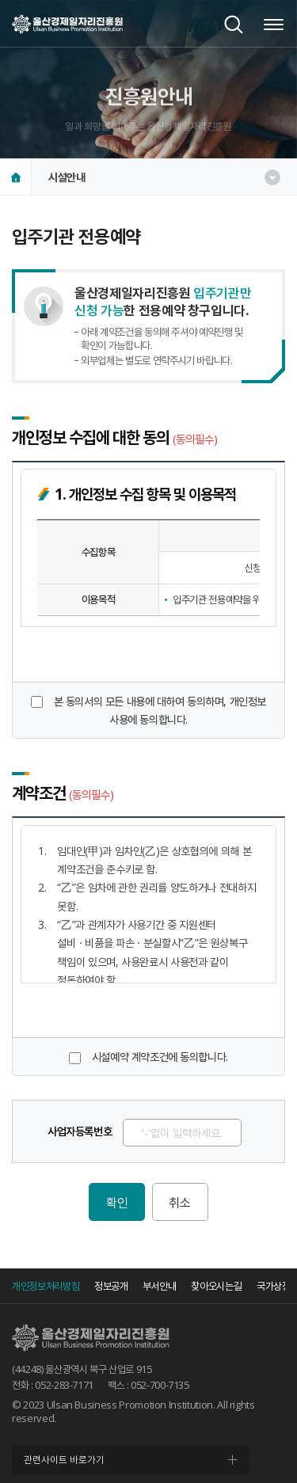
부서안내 (160, 1286)
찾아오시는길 (216, 1286)
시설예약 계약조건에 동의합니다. (160, 1056)
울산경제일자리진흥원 (67, 24)
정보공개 (111, 1286)
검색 (233, 24)
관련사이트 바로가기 (64, 1459)
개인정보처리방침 (45, 1286)
